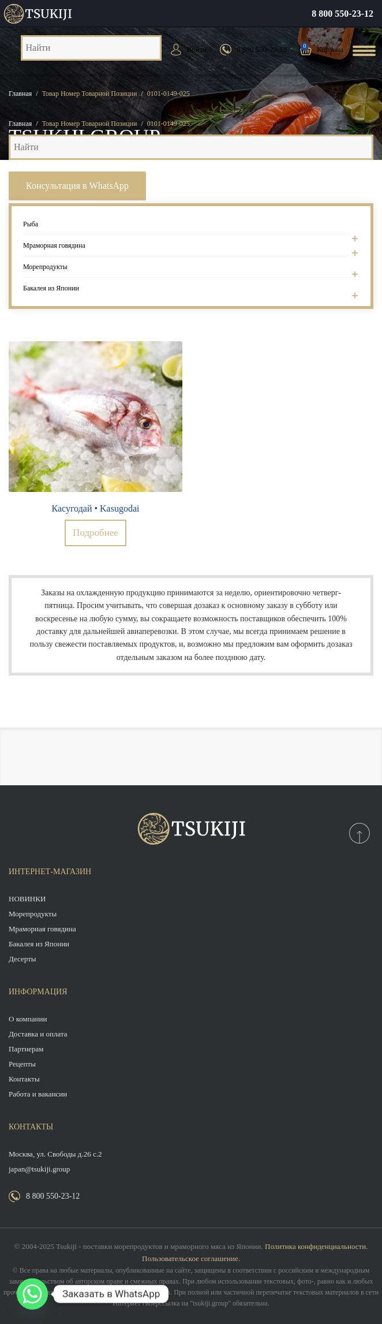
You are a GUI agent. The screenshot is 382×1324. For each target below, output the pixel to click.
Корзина (330, 49)
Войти (197, 49)
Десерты (22, 958)
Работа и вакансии (38, 1094)
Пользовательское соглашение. (191, 1258)
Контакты (24, 1079)
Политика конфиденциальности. (316, 1246)
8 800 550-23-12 (342, 13)
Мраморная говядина (186, 248)
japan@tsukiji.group (39, 1169)
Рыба (186, 228)
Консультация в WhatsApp (77, 186)
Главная (20, 93)
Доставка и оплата (38, 1034)
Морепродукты (186, 270)
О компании (28, 1019)
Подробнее (95, 532)
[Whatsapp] (32, 1294)
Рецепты (22, 1064)
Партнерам (26, 1049)
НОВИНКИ (27, 898)
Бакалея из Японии (186, 288)
